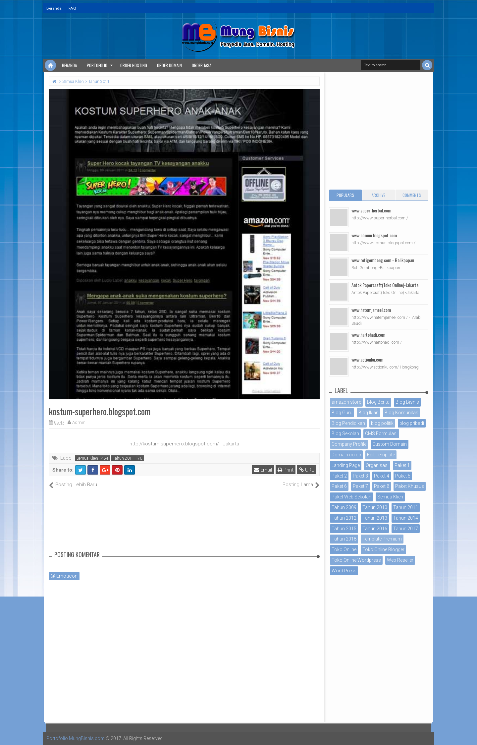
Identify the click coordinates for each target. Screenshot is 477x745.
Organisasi (377, 465)
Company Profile (349, 444)
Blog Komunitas (401, 412)
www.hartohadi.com (368, 334)
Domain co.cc (346, 454)
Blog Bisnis (407, 402)
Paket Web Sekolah (351, 496)
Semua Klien (87, 458)
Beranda (54, 8)
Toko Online (344, 549)
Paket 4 (381, 476)
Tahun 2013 (374, 518)
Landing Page (346, 465)
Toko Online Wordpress (356, 560)
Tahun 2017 (405, 528)
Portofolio (97, 65)
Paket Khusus (409, 486)
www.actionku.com (367, 359)
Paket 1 (402, 465)
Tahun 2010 (374, 507)
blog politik (382, 423)
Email (263, 470)
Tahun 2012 (344, 518)
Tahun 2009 (344, 507)
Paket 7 (360, 486)
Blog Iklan (368, 412)
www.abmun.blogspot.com (374, 235)
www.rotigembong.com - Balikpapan (382, 260)
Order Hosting (133, 65)
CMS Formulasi (381, 433)
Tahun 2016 (374, 528)
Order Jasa (201, 65)
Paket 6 (339, 486)
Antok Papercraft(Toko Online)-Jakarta (384, 284)
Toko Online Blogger (383, 549)
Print (285, 470)
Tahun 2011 (123, 458)
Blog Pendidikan (348, 423)
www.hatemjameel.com (371, 309)
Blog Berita (378, 402)
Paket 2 (339, 476)
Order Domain (169, 65)
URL (306, 470)
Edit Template (381, 454)
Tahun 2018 (344, 539)
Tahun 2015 (344, 528)
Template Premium (382, 539)
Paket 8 (381, 486)
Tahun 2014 (405, 518)
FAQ (72, 8)
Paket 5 (402, 476)
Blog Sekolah (345, 433)
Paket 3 (360, 476)
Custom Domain (389, 444)
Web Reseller (400, 560)
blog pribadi (411, 423)
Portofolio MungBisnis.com (75, 738)
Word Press (344, 570)
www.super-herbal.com (371, 210)
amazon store (346, 402)
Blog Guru (342, 412)
